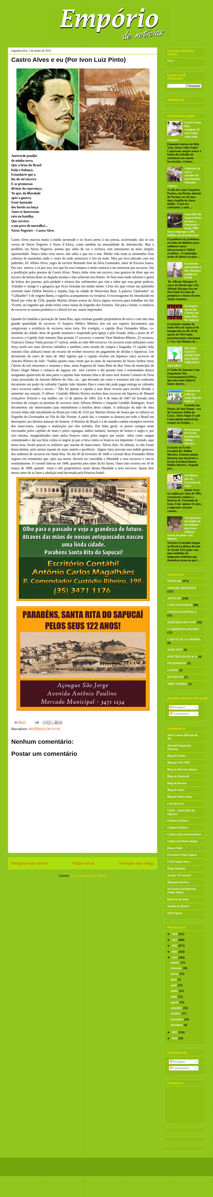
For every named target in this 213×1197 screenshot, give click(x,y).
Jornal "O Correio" (179, 875)
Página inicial (83, 863)
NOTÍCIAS (174, 581)
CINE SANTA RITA (180, 605)
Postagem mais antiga (136, 863)
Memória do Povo (178, 882)
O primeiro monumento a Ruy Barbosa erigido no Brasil (193, 270)
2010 (175, 934)
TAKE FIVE (175, 649)
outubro (176, 1013)
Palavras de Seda (177, 899)
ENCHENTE (175, 677)
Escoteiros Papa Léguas (182, 854)
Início (170, 60)
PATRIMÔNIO (176, 663)
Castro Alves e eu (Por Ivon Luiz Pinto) (68, 59)
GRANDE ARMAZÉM (181, 588)
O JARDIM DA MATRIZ (183, 629)
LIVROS (172, 670)
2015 (175, 1032)
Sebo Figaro (174, 913)
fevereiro (177, 968)
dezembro (177, 1025)
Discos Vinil (174, 848)
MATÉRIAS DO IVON (44, 729)
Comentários (179, 713)
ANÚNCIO (174, 598)
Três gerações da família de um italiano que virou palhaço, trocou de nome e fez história (184, 528)
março (175, 973)
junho (175, 990)
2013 (175, 951)
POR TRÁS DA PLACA (182, 656)
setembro (177, 1008)
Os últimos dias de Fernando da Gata (193, 480)
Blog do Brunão (177, 783)
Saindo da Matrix (178, 906)
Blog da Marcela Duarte (182, 769)
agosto (175, 1002)
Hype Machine (176, 868)
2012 (175, 945)
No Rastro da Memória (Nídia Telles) (181, 890)
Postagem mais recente (29, 863)
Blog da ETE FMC (179, 762)
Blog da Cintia (176, 755)
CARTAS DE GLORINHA (184, 639)
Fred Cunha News (178, 861)
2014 (175, 957)
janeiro (175, 962)
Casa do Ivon (175, 803)
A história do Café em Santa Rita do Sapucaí (193, 396)
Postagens (177, 707)
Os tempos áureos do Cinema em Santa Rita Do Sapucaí (192, 313)
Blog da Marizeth (178, 776)
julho (174, 996)
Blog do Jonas (176, 789)
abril (174, 979)
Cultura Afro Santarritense (184, 834)
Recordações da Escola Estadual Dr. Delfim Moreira (192, 436)
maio (174, 985)
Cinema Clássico (177, 820)
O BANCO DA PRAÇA (181, 611)
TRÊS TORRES (177, 683)
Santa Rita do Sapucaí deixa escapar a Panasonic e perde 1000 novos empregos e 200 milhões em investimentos (184, 225)
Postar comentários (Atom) (88, 875)
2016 (175, 1038)
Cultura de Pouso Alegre (182, 841)
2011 (175, 939)
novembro (177, 1019)
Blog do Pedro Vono (179, 796)
